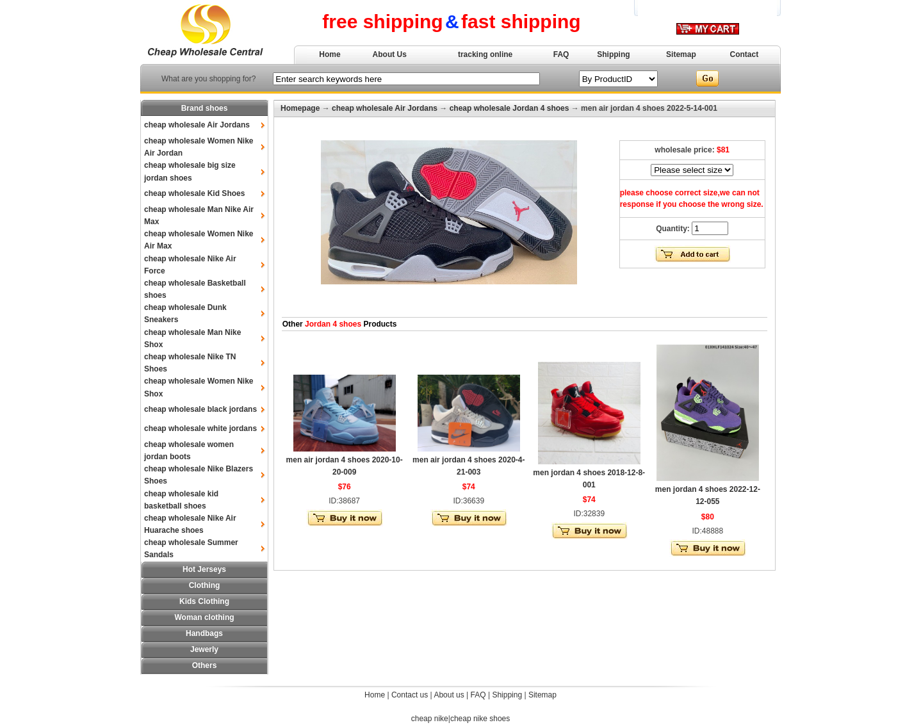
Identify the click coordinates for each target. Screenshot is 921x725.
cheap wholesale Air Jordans (197, 124)
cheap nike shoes (480, 718)
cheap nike (429, 718)
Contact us (409, 694)
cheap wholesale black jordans (200, 409)
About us (449, 694)
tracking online (485, 54)
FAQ (561, 54)
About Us (390, 54)
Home (329, 54)
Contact (744, 54)
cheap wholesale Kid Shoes (194, 193)
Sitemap (681, 54)
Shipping (613, 54)
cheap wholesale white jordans (200, 428)
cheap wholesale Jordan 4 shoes (509, 108)
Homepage (300, 108)
